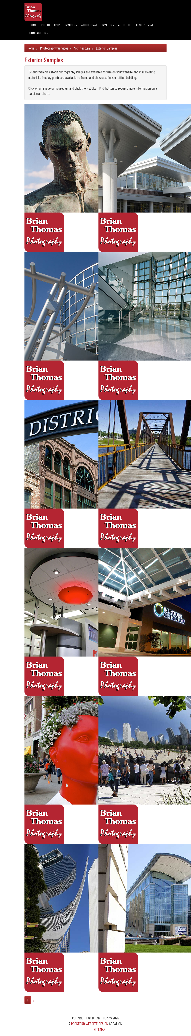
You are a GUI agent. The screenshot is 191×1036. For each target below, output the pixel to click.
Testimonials (145, 25)
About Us (125, 25)
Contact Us (38, 33)
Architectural (82, 48)
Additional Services (97, 25)
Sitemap (99, 1029)
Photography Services (59, 25)
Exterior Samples (106, 48)
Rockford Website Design (89, 1023)
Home (33, 25)
